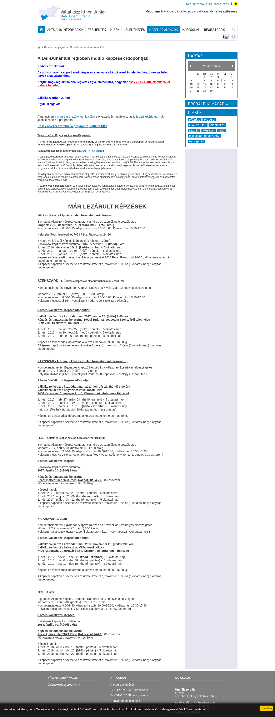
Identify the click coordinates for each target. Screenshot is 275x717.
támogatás (196, 141)
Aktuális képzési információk (86, 47)
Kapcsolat (191, 30)
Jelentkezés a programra (64, 684)
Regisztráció (195, 4)
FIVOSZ (209, 119)
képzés (194, 130)
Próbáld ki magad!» (208, 104)
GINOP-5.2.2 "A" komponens (129, 690)
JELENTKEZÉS (134, 30)
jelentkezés (217, 125)
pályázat (208, 130)
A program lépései (122, 684)
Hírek (114, 30)
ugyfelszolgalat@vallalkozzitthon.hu (198, 696)
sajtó (221, 130)
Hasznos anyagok (163, 30)
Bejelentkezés (219, 4)
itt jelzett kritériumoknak (148, 116)
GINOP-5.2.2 (197, 125)
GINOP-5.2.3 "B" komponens (129, 695)
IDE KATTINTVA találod (90, 150)
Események (97, 30)
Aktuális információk (65, 30)
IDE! (104, 126)
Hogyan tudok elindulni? (125, 700)
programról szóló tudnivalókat (76, 116)
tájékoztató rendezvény (204, 136)
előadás (194, 119)
